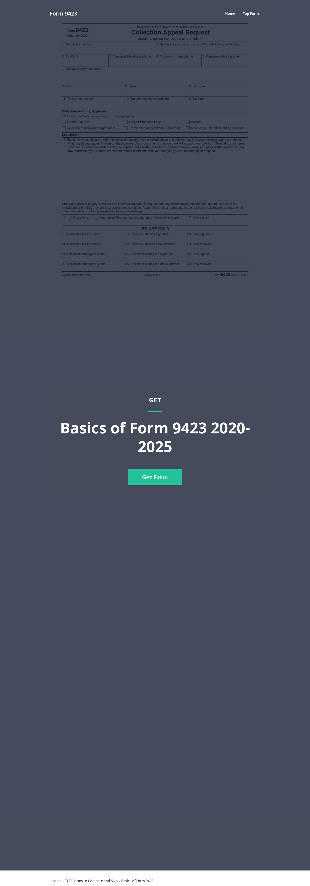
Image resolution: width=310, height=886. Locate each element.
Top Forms (251, 13)
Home (230, 13)
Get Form (155, 477)
